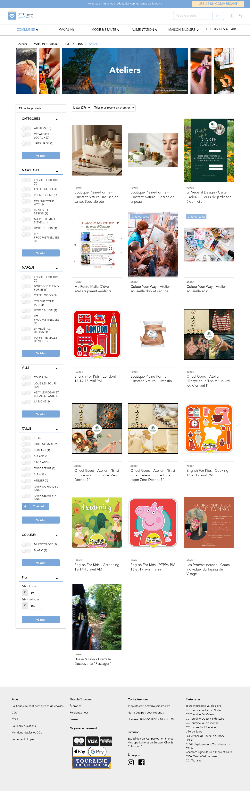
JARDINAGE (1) (43, 143)
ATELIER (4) (41, 480)
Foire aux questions (24, 726)
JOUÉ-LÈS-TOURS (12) (45, 385)
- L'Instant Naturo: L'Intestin (151, 379)
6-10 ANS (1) (42, 450)
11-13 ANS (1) (43, 462)
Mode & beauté (103, 29)
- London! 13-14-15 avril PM (95, 379)
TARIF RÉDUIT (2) (44, 468)
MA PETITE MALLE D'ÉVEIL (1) (45, 221)
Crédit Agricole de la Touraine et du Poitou (208, 746)
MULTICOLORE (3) (45, 544)
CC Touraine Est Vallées (200, 714)
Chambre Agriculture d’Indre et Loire (209, 752)
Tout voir (33, 506)
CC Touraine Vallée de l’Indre (204, 710)
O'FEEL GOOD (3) (45, 189)
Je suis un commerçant (218, 4)
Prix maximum (30, 599)
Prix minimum (30, 586)
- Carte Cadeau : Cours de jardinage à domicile (209, 197)
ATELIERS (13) (42, 128)
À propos (75, 706)
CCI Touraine (194, 760)
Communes (26, 29)
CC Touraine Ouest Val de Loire (205, 718)
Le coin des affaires (222, 29)
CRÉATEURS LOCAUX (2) (41, 136)
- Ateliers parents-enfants (93, 289)
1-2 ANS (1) (41, 456)
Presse (74, 719)
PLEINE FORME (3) (45, 195)
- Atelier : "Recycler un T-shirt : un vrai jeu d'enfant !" (208, 381)
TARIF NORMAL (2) (46, 444)
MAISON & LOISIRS (181, 29)
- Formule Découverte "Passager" (92, 662)
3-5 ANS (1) (41, 474)
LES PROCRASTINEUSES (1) (46, 237)
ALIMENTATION (143, 29)
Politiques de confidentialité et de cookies (37, 706)
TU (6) (37, 438)
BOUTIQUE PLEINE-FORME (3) (46, 288)
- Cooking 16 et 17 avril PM (207, 473)
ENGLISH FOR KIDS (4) (46, 182)
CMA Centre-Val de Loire (201, 756)
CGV (15, 712)
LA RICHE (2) (42, 401)
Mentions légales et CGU (27, 732)
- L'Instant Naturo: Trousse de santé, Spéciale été (96, 197)
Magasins (66, 29)
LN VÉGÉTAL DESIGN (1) (42, 212)
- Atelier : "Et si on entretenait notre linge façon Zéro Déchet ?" (152, 475)
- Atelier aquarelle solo (206, 289)
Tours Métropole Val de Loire (203, 706)
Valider (41, 155)
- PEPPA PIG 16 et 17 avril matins (153, 567)
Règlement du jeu (23, 739)
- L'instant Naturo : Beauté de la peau (152, 197)
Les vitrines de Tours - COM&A (205, 736)
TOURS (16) (41, 377)
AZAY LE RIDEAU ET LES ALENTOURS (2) (46, 394)
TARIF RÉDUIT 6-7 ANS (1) (45, 497)
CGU (15, 719)
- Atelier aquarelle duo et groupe (150, 289)
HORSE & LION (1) (45, 228)
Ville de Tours (194, 731)
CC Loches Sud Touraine (201, 727)
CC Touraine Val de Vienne (202, 723)
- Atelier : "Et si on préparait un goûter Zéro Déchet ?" (96, 475)
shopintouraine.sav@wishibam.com (149, 706)
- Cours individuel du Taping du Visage (208, 569)
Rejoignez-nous (79, 712)
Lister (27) (81, 107)
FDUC (189, 740)
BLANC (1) (40, 550)
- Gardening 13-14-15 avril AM (96, 567)
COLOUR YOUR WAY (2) (44, 203)
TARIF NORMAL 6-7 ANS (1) (46, 488)
